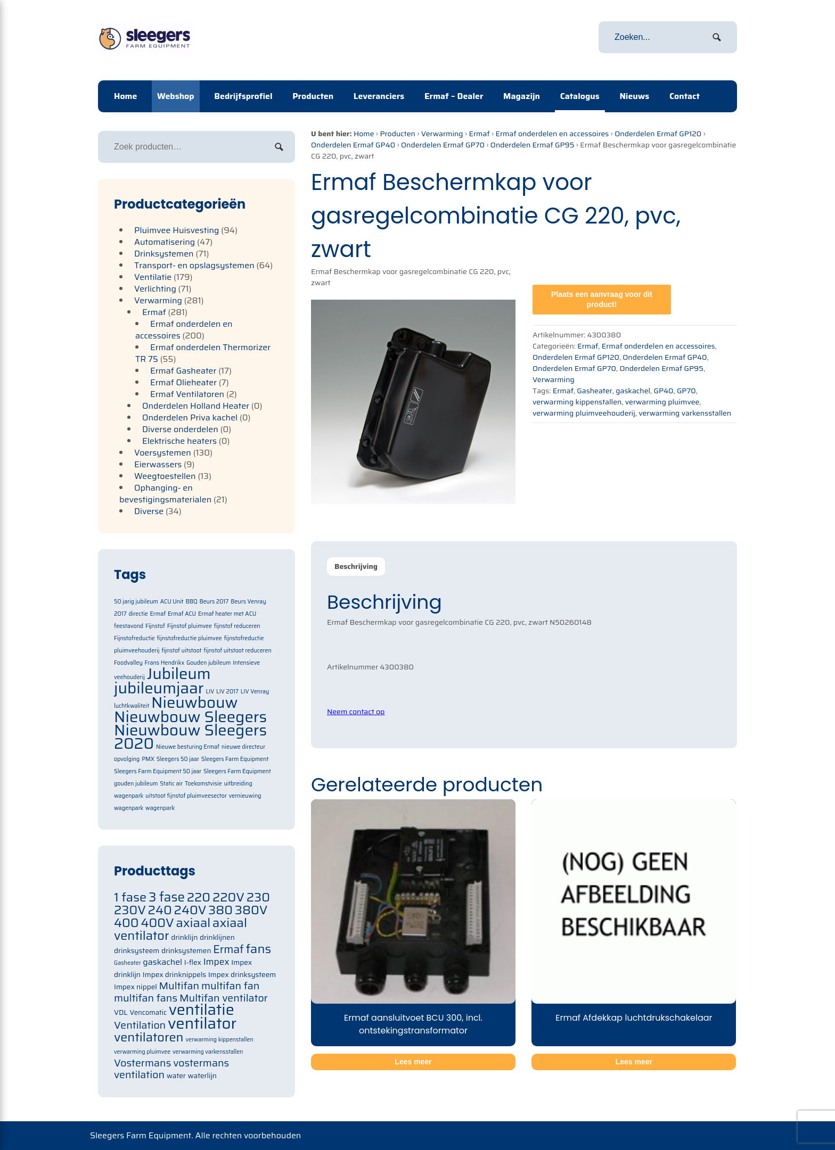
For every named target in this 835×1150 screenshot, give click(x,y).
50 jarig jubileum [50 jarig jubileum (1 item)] (136, 601)
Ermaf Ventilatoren (187, 394)
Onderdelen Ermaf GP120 (658, 133)
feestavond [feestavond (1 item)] (128, 626)
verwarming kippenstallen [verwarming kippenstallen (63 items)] (219, 1039)
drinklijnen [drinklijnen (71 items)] (217, 937)
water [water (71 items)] (176, 1075)
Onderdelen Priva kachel (190, 417)
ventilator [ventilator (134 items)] (202, 1023)
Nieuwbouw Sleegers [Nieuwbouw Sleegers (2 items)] (190, 717)
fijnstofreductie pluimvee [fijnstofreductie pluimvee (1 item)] (189, 638)
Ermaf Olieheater (183, 382)
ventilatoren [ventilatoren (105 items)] (149, 1037)
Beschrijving (356, 566)
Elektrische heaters (179, 441)
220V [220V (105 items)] (228, 897)
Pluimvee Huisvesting (176, 230)
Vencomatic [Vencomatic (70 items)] (148, 1012)
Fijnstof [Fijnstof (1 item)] (155, 626)
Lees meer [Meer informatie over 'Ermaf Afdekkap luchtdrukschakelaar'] (634, 1061)
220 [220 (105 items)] (198, 897)
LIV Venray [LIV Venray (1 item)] (255, 691)
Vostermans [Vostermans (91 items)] (142, 1063)
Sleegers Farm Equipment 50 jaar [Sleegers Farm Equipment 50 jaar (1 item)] (157, 771)
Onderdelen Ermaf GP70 (443, 145)
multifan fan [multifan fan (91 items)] (230, 986)
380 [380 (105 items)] (220, 910)
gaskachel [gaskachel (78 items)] (162, 962)
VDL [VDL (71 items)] (121, 1012)
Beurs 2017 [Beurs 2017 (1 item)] (213, 601)
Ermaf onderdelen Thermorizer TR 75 (203, 353)
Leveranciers (379, 96)
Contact (684, 96)
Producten (312, 96)
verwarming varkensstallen (684, 413)
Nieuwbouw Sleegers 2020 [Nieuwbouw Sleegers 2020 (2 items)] (190, 737)
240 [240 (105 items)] (160, 910)
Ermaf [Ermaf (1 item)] (158, 613)
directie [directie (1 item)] (138, 613)
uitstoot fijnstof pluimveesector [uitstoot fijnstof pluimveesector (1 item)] (186, 795)
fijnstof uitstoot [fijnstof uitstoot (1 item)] (181, 650)
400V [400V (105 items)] (157, 922)
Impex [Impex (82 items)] (216, 962)
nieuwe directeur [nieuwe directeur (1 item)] (243, 746)
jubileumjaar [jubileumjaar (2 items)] (159, 688)
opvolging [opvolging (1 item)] (127, 759)
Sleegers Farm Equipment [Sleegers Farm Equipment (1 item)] (235, 759)
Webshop (175, 96)
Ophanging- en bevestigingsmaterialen (165, 493)
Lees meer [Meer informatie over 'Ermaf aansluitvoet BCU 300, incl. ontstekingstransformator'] (413, 1061)
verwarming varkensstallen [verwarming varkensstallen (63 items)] (208, 1051)
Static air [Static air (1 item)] (171, 783)
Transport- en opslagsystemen (194, 265)
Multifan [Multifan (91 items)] (179, 986)
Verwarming (442, 133)
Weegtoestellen (165, 476)
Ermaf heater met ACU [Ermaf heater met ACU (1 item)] (227, 613)
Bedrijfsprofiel (243, 96)
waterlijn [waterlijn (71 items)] (202, 1075)
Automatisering (164, 242)
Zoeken (279, 147)
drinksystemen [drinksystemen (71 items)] (186, 950)
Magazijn (521, 96)
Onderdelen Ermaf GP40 (353, 145)
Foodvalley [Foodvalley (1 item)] (128, 662)
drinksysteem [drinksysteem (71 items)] (136, 950)
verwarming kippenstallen (577, 402)
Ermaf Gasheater (183, 370)
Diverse (148, 511)
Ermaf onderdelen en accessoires (552, 133)
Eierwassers (158, 464)
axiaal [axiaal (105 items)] (193, 922)
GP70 (686, 390)
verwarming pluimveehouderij (584, 413)
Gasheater (594, 390)
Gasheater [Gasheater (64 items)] (127, 962)
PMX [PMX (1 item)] (148, 759)
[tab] (356, 566)
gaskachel (633, 390)
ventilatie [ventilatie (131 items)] (201, 1009)
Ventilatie (152, 277)
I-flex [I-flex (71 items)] (192, 962)
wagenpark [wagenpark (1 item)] (160, 808)
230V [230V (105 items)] (130, 910)
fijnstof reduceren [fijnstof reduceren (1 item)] (237, 626)
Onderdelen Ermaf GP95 (532, 145)
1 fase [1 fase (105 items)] (130, 897)
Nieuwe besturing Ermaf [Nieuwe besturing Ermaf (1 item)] (187, 746)
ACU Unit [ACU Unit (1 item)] (172, 601)
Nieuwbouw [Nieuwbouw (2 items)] (194, 702)
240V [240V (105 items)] (190, 910)
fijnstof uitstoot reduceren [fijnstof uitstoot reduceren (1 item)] (237, 650)
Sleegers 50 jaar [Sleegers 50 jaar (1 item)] (178, 759)
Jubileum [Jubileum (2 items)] (179, 673)
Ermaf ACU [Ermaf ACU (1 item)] (182, 613)
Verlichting (155, 288)
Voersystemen (162, 452)
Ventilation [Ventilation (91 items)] (140, 1025)
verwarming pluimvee (662, 402)
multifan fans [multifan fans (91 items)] (145, 998)
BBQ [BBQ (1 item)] (191, 601)
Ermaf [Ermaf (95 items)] (228, 949)
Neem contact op (355, 711)
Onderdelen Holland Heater (195, 405)
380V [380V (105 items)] (251, 910)
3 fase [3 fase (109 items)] (167, 897)
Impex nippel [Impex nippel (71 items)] (135, 986)
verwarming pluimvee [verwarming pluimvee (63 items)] (142, 1051)
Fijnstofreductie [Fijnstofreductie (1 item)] (134, 638)
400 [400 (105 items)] (126, 922)
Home (125, 96)
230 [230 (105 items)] (258, 897)
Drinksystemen (164, 253)
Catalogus (580, 96)
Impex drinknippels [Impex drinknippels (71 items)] (174, 974)
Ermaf (479, 133)
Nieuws (634, 96)
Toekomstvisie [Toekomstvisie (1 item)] (203, 783)
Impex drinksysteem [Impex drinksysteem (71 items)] (242, 974)
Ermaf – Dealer (454, 96)
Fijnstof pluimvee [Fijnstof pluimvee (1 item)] (189, 626)
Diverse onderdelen (180, 429)
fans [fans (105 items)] (259, 948)
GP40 (663, 390)
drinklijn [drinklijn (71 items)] (184, 937)
